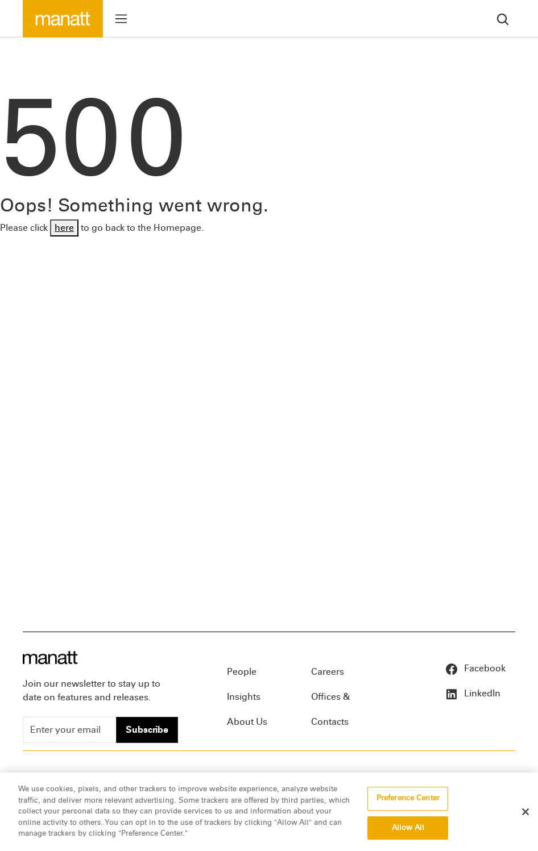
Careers (327, 671)
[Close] (525, 813)
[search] (503, 18)
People (241, 671)
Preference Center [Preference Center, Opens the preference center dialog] (408, 799)
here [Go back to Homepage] (64, 227)
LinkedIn (472, 693)
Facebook (475, 668)
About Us (247, 721)
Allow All (408, 828)
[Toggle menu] (121, 18)
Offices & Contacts (330, 700)
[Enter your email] (70, 730)
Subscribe (147, 729)
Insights (243, 696)
